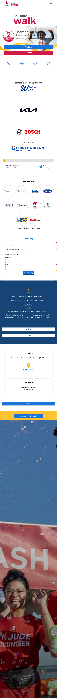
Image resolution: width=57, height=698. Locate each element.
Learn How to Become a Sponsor (28, 228)
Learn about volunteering (28, 416)
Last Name (8, 265)
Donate (28, 52)
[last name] (28, 268)
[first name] (28, 261)
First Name (8, 257)
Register (28, 47)
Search (28, 273)
